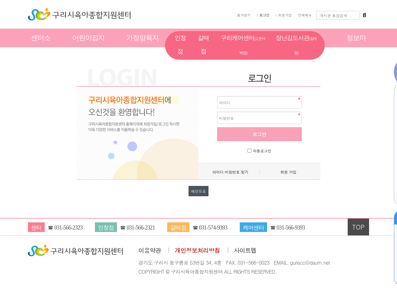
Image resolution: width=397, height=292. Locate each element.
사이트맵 (245, 250)
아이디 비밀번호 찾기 (230, 171)
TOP (358, 226)
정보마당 (356, 44)
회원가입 (284, 14)
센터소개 (41, 44)
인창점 (180, 44)
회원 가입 (288, 171)
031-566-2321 (141, 228)
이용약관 (149, 250)
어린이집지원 (88, 44)
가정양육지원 (142, 44)
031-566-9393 (291, 228)
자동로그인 (262, 150)
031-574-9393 (213, 228)
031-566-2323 (68, 228)
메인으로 (198, 191)
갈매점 (203, 44)
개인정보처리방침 (197, 250)
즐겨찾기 (243, 14)
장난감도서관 (296, 45)
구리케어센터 (243, 45)
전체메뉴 (305, 14)
